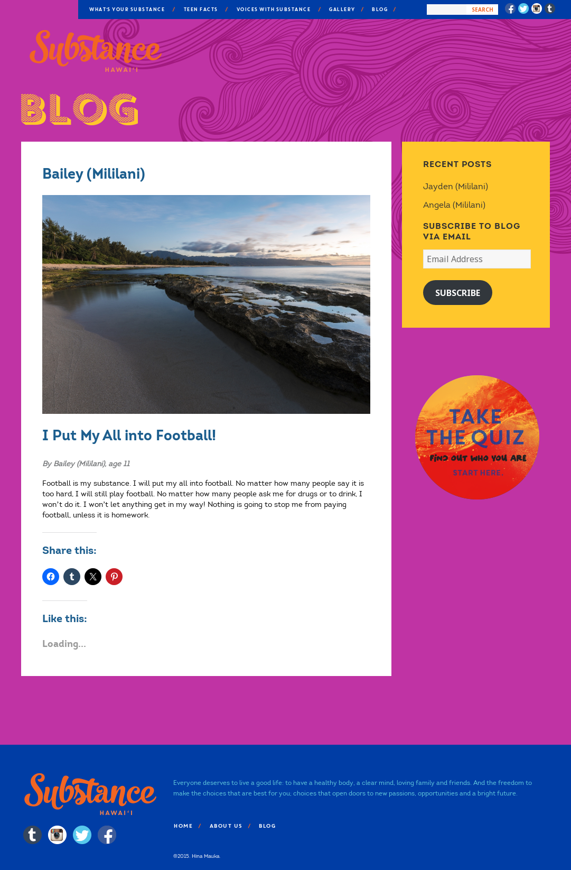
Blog (379, 9)
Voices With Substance (273, 9)
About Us (225, 826)
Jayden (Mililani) (455, 186)
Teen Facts (200, 9)
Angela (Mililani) (454, 205)
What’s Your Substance (127, 9)
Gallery (342, 9)
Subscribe (457, 293)
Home (182, 826)
